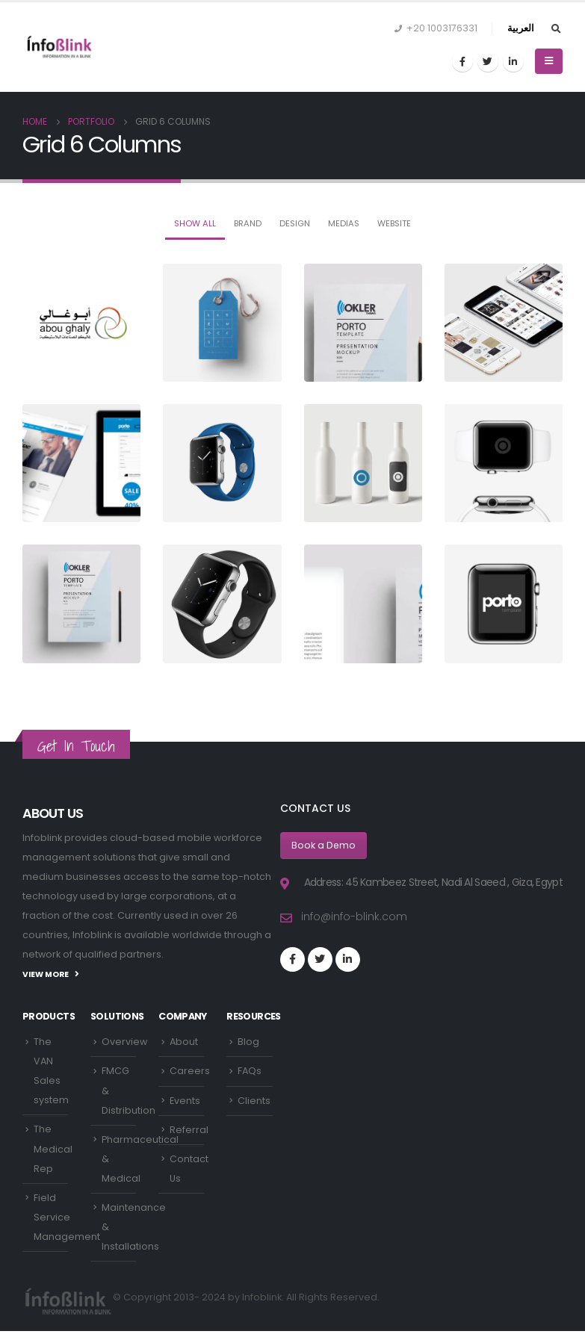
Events (185, 1100)
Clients (254, 1100)
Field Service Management (67, 1217)
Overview (124, 1041)
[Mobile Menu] (549, 61)
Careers (190, 1071)
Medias (343, 223)
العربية (520, 28)
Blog (248, 1041)
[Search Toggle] (556, 29)
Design (294, 223)
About (184, 1041)
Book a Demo (323, 845)
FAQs (249, 1071)
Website (394, 223)
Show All (195, 223)
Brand (247, 223)
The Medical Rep (53, 1149)
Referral (189, 1130)
